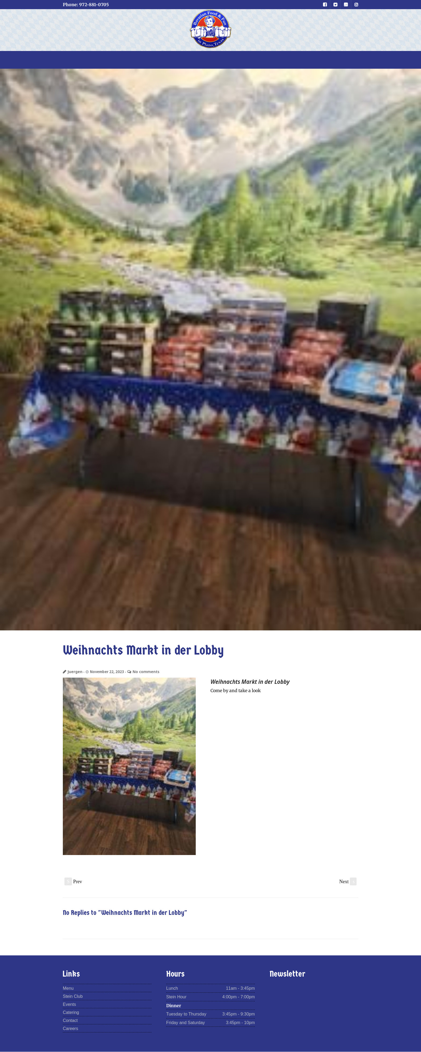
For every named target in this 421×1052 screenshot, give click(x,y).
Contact (70, 1020)
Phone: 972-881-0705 (86, 4)
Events (69, 1004)
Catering (71, 1012)
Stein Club (73, 996)
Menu (68, 988)
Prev (73, 881)
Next (348, 881)
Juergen (75, 671)
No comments (144, 671)
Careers (70, 1029)
